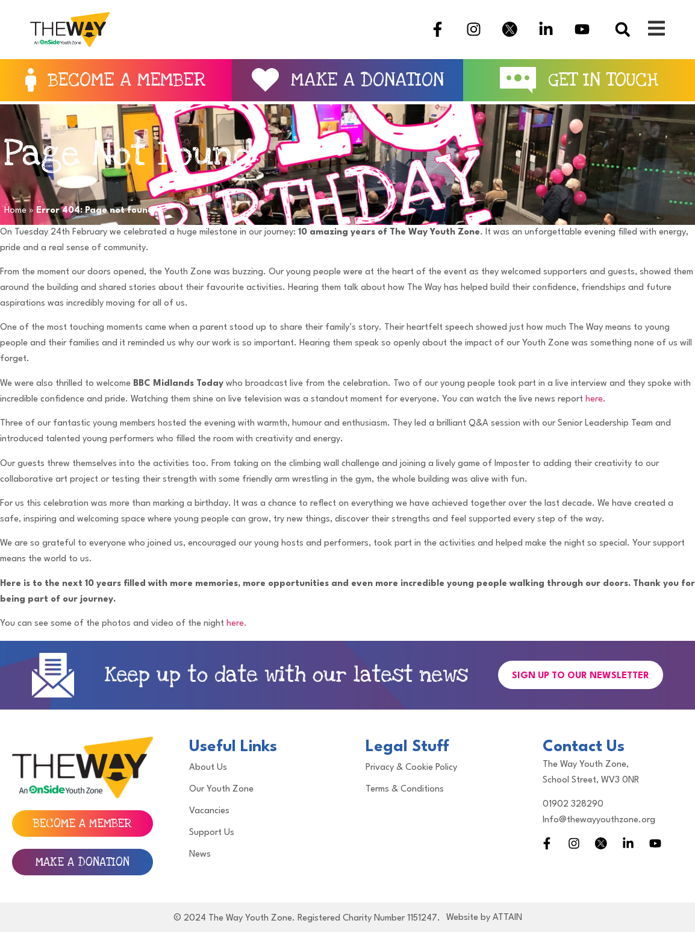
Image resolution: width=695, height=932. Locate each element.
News (200, 854)
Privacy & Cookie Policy (411, 767)
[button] (622, 29)
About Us (208, 767)
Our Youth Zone (221, 789)
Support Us (211, 832)
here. (595, 399)
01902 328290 (573, 804)
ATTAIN (507, 917)
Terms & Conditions (405, 789)
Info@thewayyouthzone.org (599, 820)
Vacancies (209, 811)
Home (15, 210)
